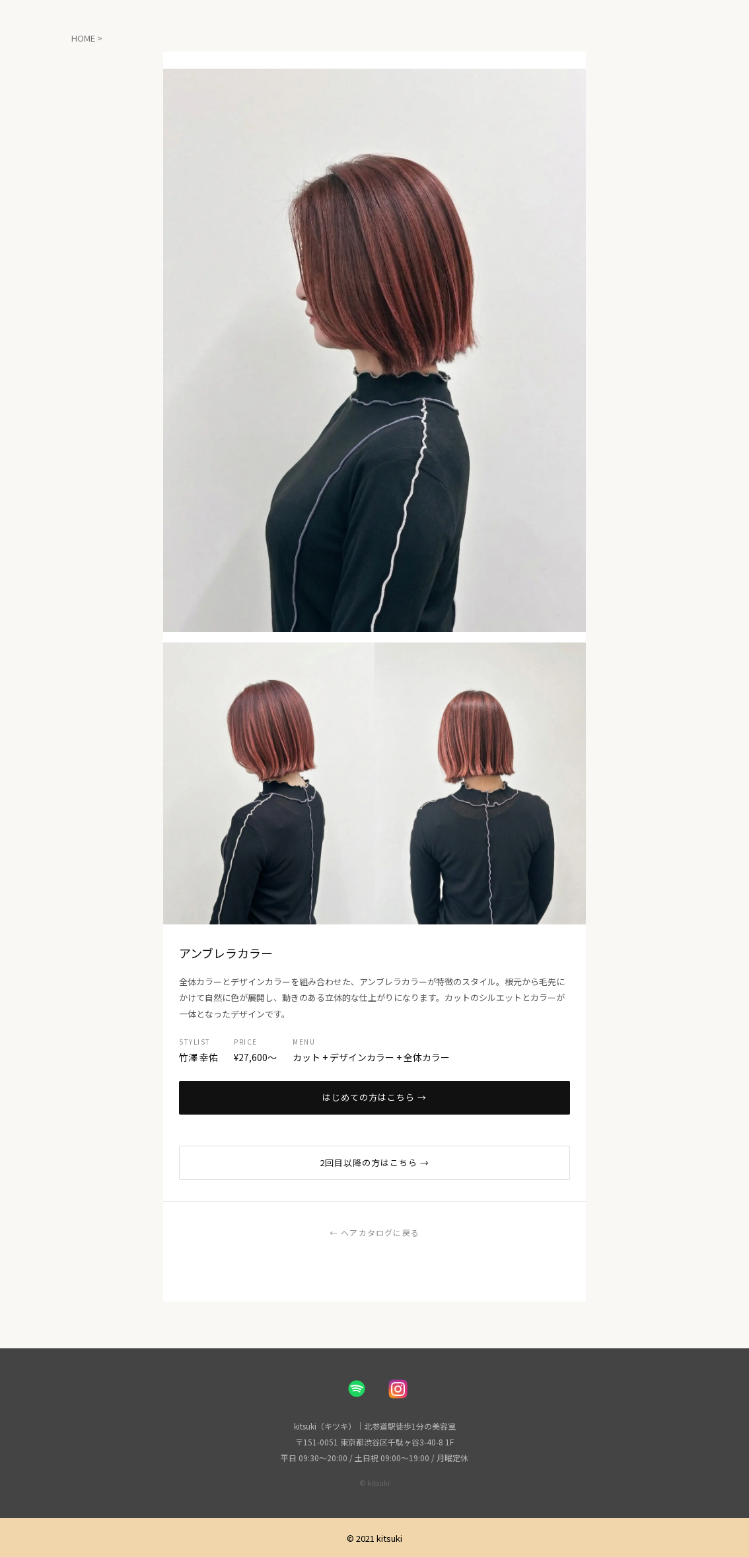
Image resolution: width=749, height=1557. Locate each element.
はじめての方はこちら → (374, 1097)
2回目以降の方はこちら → (375, 1162)
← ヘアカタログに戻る (374, 1232)
